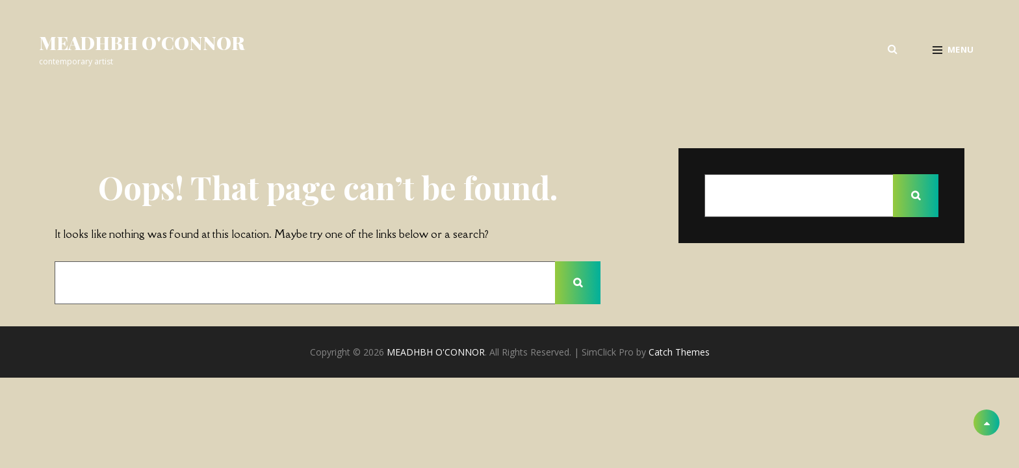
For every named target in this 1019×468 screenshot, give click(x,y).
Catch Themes (679, 352)
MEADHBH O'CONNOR (142, 43)
